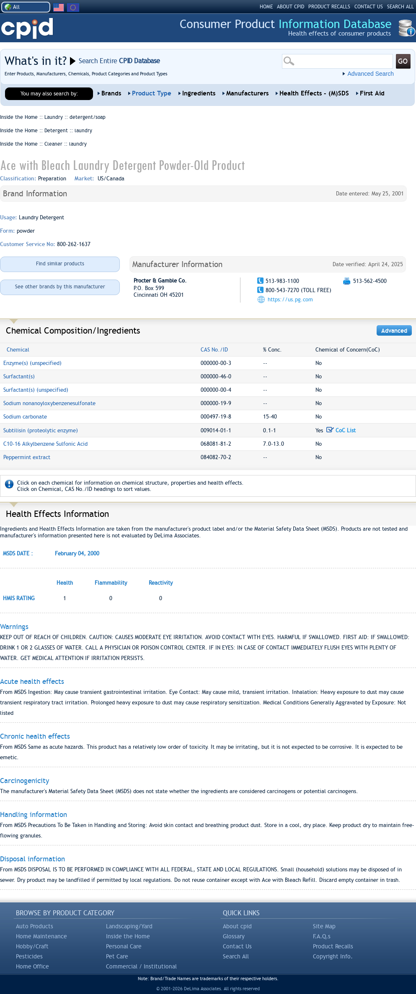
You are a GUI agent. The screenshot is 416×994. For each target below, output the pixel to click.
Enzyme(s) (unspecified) (32, 363)
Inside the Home (128, 936)
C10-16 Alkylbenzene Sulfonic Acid (45, 444)
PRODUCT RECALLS (329, 7)
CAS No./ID (214, 350)
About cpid (237, 926)
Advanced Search (370, 73)
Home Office (32, 966)
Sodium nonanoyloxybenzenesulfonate (49, 403)
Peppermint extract (26, 457)
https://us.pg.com (290, 299)
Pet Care (117, 956)
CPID (27, 28)
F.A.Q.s (322, 936)
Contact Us (237, 946)
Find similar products (60, 264)
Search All (236, 956)
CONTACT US (368, 7)
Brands (111, 93)
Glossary (234, 936)
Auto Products (34, 926)
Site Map (324, 926)
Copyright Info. (333, 956)
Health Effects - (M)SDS (314, 93)
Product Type (151, 93)
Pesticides (29, 956)
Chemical (18, 350)
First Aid (372, 93)
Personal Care (124, 946)
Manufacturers (247, 93)
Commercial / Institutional (141, 966)
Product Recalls (333, 946)
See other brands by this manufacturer (60, 287)
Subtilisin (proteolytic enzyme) (40, 430)
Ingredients (198, 93)
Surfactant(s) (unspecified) (35, 390)
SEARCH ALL (400, 7)
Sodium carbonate (25, 417)
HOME (266, 7)
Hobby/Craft (32, 946)
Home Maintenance (41, 936)
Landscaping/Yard (129, 926)
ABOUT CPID (290, 7)
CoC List (341, 430)
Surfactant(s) (19, 376)
